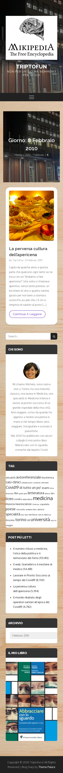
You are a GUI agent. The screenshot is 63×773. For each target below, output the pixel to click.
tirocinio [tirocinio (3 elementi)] (10, 520)
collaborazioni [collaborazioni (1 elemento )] (27, 482)
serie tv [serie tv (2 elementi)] (40, 509)
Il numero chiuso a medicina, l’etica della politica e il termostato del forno (30, 553)
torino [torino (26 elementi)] (20, 519)
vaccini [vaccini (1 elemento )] (53, 520)
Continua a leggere (27, 315)
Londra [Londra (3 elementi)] (18, 499)
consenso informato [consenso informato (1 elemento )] (41, 482)
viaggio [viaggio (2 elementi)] (9, 525)
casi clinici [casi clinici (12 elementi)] (13, 482)
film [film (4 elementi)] (16, 493)
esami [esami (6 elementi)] (45, 487)
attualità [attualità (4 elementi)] (10, 477)
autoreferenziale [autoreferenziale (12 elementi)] (28, 477)
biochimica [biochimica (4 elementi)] (48, 477)
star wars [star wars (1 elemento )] (24, 515)
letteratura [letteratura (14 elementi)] (36, 493)
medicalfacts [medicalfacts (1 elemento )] (27, 499)
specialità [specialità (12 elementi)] (13, 514)
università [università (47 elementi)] (40, 519)
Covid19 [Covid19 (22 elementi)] (12, 487)
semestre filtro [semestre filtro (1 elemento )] (31, 509)
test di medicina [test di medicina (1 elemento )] (44, 515)
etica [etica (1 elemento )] (52, 488)
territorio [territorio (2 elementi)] (33, 514)
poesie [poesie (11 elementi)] (11, 509)
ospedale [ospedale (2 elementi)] (44, 504)
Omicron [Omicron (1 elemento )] (35, 504)
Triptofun (31, 66)
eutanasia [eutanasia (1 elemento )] (10, 493)
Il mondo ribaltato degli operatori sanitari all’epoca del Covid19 (31, 602)
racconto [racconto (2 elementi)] (20, 509)
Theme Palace (46, 767)
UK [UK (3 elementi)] (28, 520)
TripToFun (18, 260)
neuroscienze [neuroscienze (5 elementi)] (23, 504)
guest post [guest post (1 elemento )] (23, 493)
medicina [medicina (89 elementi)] (43, 498)
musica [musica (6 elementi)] (10, 504)
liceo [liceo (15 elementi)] (9, 499)
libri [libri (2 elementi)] (53, 493)
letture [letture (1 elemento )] (47, 493)
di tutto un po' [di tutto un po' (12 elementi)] (30, 487)
